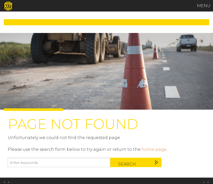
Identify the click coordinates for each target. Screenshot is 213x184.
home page (154, 149)
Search (127, 164)
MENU (203, 5)
